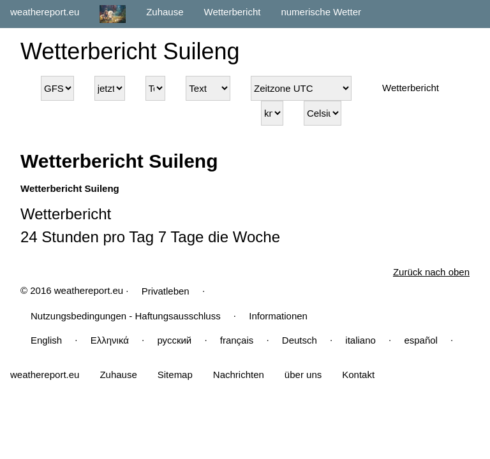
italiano (360, 340)
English (46, 340)
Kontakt (358, 374)
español (421, 340)
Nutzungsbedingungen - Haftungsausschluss (126, 315)
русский (174, 340)
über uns (303, 374)
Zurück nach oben (431, 271)
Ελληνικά (110, 340)
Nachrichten (238, 374)
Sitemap (175, 374)
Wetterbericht (232, 11)
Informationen (278, 315)
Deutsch (299, 340)
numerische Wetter (321, 11)
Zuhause (164, 11)
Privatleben (165, 291)
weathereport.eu (44, 11)
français (237, 340)
